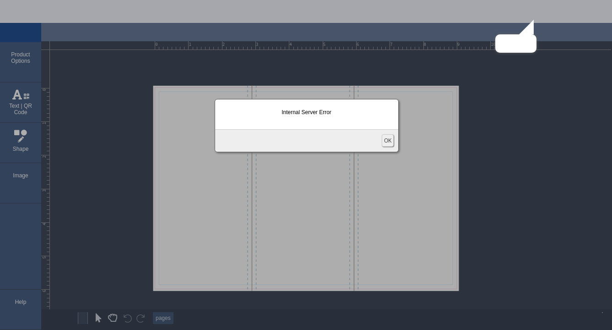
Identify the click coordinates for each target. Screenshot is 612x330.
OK (387, 140)
